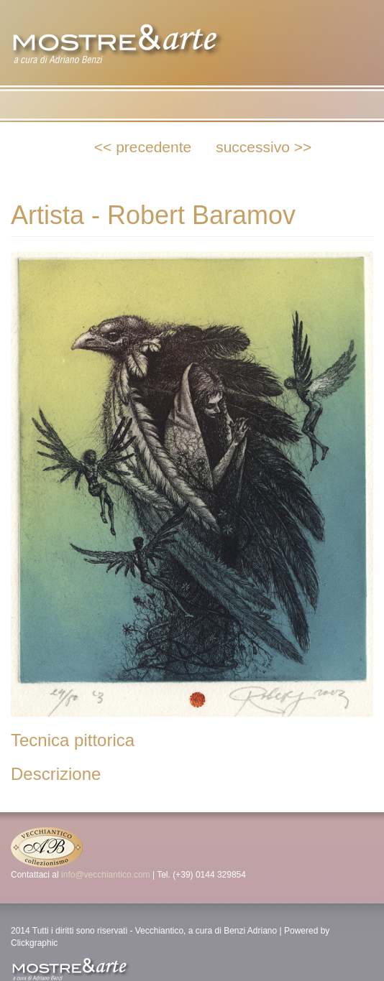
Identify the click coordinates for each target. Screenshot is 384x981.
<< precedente (142, 147)
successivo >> (263, 147)
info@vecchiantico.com (105, 875)
